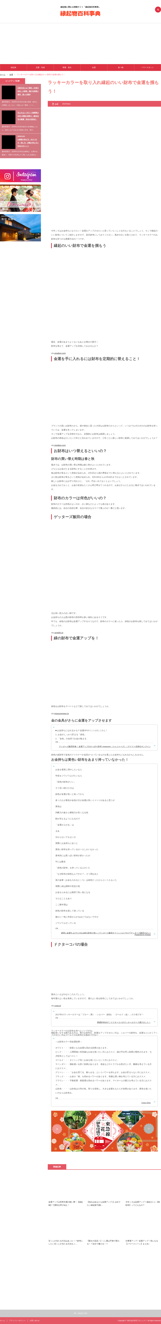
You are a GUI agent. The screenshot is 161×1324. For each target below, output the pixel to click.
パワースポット (147, 67)
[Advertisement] (80, 44)
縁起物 (13, 67)
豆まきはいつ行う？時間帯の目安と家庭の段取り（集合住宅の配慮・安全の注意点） (28, 116)
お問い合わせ (35, 1321)
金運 (94, 67)
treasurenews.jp (61, 713)
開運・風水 (67, 67)
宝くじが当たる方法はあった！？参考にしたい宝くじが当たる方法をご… (65, 1242)
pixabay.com (60, 353)
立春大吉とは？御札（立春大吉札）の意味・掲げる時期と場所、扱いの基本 (28, 91)
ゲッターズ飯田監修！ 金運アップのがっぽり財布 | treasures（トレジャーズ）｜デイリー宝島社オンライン (105, 746)
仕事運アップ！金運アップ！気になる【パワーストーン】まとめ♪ (142, 1242)
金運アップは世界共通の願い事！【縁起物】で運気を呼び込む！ (65, 1203)
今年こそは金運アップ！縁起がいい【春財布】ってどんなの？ (143, 1203)
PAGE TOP (80, 1313)
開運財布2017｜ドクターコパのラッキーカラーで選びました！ (124, 1022)
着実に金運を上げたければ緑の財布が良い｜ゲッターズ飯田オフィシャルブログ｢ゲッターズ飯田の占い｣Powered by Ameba (106, 934)
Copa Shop (146, 1103)
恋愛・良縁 (40, 67)
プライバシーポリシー (17, 1321)
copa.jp (57, 1005)
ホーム (2, 1321)
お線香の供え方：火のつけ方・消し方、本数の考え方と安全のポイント (28, 143)
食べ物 (120, 67)
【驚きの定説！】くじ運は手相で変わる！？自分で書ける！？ (103, 1242)
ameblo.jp (58, 632)
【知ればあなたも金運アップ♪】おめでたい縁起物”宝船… (103, 1203)
